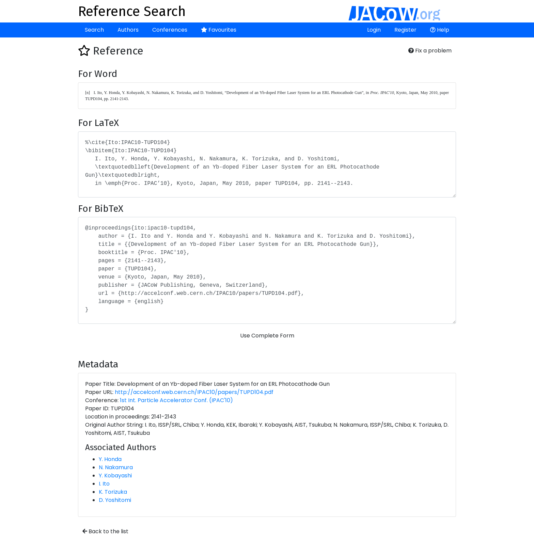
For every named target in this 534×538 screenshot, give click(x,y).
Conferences (169, 30)
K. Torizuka (113, 492)
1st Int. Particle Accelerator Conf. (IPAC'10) (176, 400)
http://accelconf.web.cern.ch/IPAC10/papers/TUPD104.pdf (194, 392)
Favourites (218, 30)
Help (439, 30)
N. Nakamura (116, 467)
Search (94, 30)
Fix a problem (430, 50)
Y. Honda (110, 459)
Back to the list (105, 531)
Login (374, 30)
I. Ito (104, 484)
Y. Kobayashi (115, 475)
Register (405, 30)
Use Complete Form (267, 335)
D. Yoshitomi (115, 500)
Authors (128, 30)
